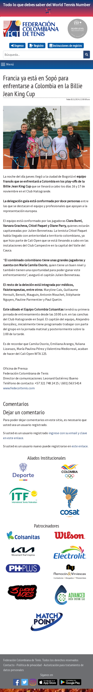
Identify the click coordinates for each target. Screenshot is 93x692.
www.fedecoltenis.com (19, 388)
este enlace (80, 446)
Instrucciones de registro (65, 45)
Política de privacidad (29, 665)
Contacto (9, 665)
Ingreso (17, 45)
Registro (37, 45)
